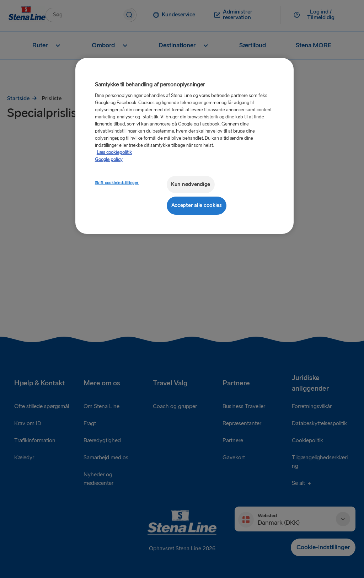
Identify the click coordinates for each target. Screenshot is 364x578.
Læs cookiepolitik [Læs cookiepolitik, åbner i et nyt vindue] (114, 152)
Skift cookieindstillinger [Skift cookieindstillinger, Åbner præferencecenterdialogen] (117, 183)
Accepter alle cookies (196, 205)
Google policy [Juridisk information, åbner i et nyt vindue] (109, 159)
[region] (184, 146)
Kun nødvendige (190, 184)
